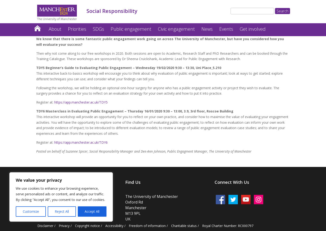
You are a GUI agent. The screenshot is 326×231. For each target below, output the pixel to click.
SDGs (98, 29)
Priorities (77, 29)
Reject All (62, 211)
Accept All (92, 211)
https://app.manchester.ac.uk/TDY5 (81, 102)
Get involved (253, 29)
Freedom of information (147, 225)
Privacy (64, 225)
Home (37, 27)
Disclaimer (45, 225)
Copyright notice (87, 225)
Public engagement (131, 29)
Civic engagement (176, 29)
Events (226, 29)
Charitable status (184, 225)
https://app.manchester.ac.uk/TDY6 (81, 142)
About (55, 29)
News (207, 29)
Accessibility (114, 225)
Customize (31, 211)
